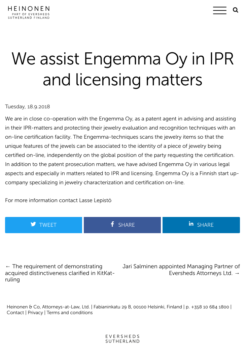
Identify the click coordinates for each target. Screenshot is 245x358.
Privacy (35, 312)
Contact (15, 312)
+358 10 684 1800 (210, 307)
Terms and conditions (70, 312)
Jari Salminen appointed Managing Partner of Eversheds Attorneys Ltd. (181, 270)
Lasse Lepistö (95, 200)
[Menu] (221, 11)
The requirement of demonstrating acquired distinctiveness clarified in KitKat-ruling (60, 273)
